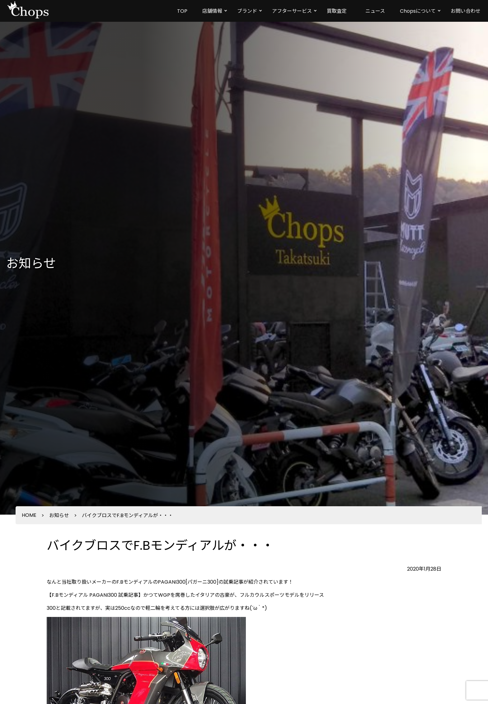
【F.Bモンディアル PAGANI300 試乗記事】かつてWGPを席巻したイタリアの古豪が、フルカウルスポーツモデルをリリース (185, 595)
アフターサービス (292, 11)
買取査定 (337, 11)
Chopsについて (418, 11)
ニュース (375, 11)
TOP (182, 11)
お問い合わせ (466, 11)
